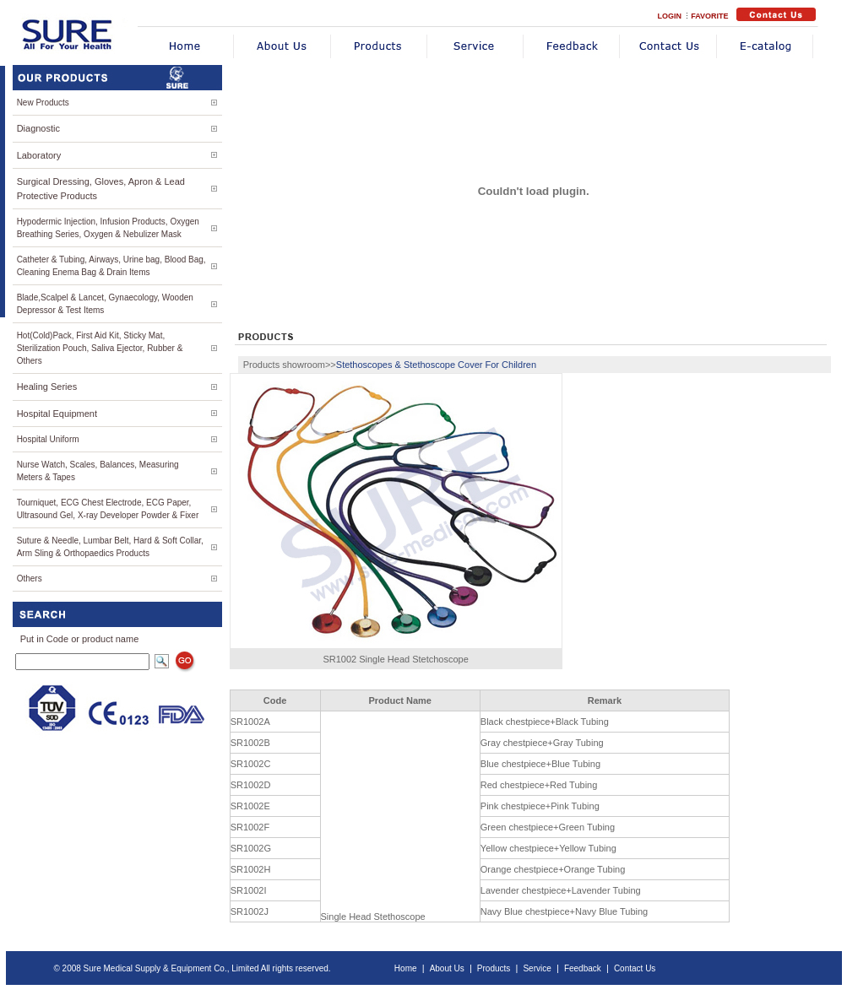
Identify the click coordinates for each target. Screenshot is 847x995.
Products (493, 968)
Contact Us (634, 968)
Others (29, 578)
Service (537, 968)
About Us (447, 968)
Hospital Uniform (48, 439)
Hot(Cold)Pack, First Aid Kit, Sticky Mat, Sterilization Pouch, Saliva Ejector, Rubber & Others (100, 348)
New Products (43, 102)
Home (405, 968)
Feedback (582, 968)
